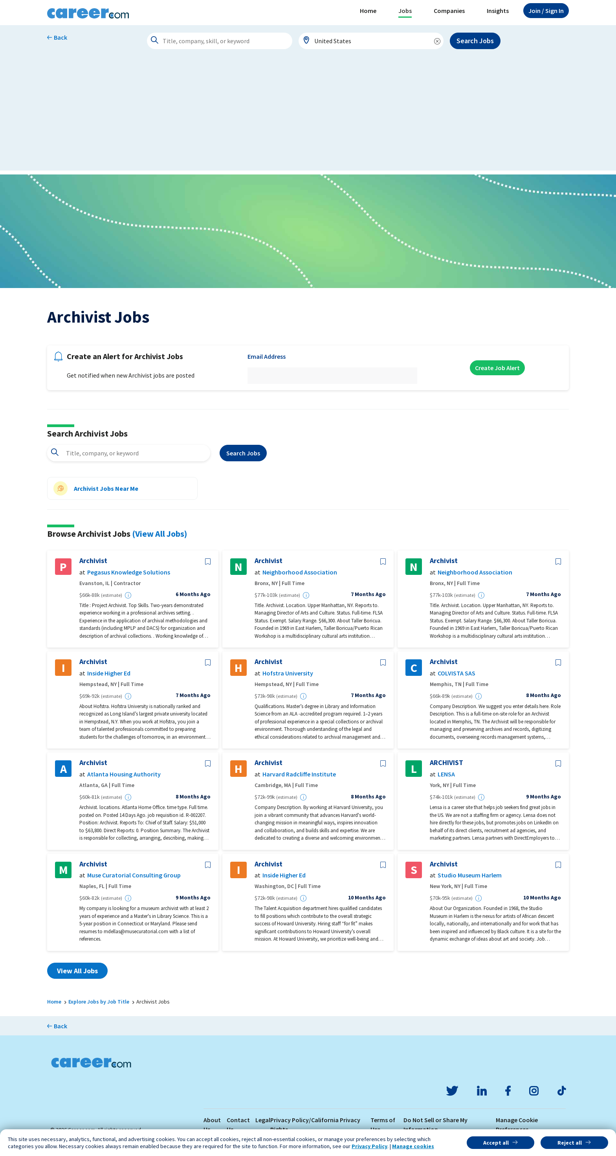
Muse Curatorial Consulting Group (134, 875)
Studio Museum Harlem (470, 875)
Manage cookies (413, 1146)
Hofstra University (287, 673)
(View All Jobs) (159, 533)
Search (243, 453)
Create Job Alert (497, 368)
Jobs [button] (405, 11)
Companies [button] (449, 11)
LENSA (446, 774)
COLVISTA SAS (456, 673)
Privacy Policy (369, 1146)
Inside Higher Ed (108, 673)
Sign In (546, 11)
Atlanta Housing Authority (124, 774)
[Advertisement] (308, 116)
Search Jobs (475, 40)
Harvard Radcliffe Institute (299, 774)
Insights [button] (498, 11)
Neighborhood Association (299, 572)
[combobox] (371, 41)
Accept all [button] (496, 1142)
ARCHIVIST (446, 762)
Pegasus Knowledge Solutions (128, 572)
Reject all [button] (569, 1142)
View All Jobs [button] (77, 970)
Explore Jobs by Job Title (98, 1001)
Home (368, 11)
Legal (262, 1120)
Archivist (93, 560)
